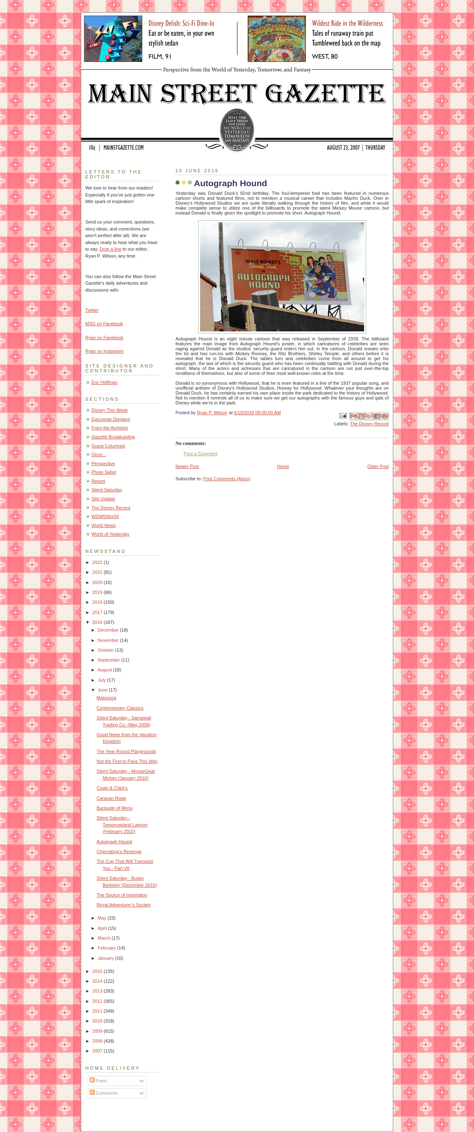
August (105, 669)
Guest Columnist (108, 445)
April (103, 928)
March (105, 938)
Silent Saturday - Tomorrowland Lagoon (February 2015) (122, 824)
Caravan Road (111, 798)
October (106, 650)
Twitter (92, 310)
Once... (98, 454)
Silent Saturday (106, 489)
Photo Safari (103, 472)
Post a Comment (200, 453)
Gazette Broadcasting (113, 436)
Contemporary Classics (120, 707)
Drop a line (110, 248)
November (109, 640)
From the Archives (109, 427)
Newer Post (187, 466)
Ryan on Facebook (104, 337)
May (102, 917)
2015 (98, 971)
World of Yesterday (110, 534)
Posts (98, 1080)
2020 (98, 582)
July (102, 680)
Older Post (378, 466)
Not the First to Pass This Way (127, 761)
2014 (98, 981)
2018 (98, 602)
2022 (98, 562)
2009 (98, 1031)
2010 (98, 1020)
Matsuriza (106, 697)
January (106, 958)
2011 (98, 1011)
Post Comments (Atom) (227, 478)
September (109, 659)
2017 (98, 612)
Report (98, 481)
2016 (98, 622)
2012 (98, 1001)
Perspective (103, 463)
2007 (98, 1050)
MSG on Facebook (104, 323)
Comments (104, 1093)
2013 (98, 990)
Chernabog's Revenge (119, 851)
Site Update (103, 498)
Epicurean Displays (110, 419)
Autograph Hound (114, 841)
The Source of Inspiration (122, 894)
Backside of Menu (115, 808)
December (109, 630)
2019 (98, 592)
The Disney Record (369, 423)
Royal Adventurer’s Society (124, 904)
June (103, 689)
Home (283, 466)
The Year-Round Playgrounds (126, 751)
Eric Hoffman (104, 382)
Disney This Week (109, 410)
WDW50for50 (104, 516)
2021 (98, 572)
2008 (98, 1040)
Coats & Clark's (112, 787)
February (107, 947)
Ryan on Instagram (104, 351)
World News (103, 525)
